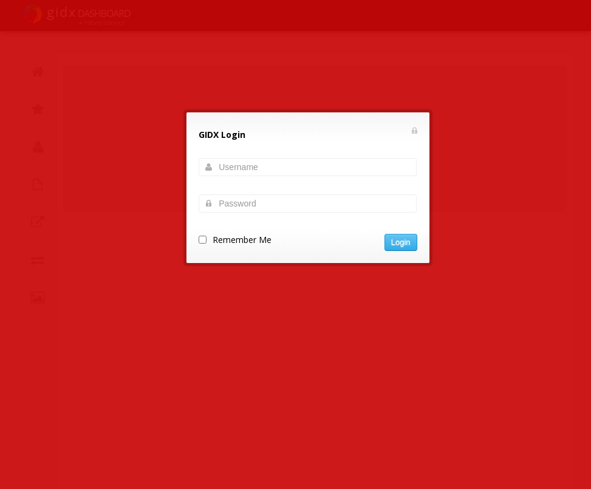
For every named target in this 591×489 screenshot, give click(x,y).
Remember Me (242, 239)
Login (401, 242)
